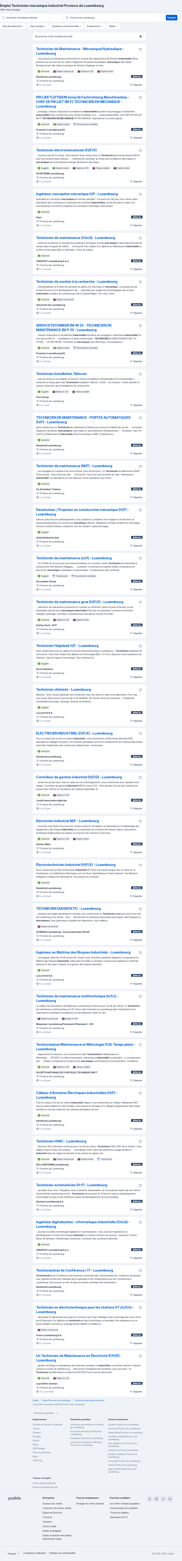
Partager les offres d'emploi (90, 1503)
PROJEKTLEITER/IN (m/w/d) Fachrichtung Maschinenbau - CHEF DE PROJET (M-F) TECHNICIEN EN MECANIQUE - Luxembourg (82, 101)
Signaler (136, 84)
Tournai (36, 1428)
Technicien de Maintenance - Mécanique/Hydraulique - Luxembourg (80, 51)
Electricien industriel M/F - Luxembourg (67, 821)
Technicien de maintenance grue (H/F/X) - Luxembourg (79, 602)
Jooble (170, 1553)
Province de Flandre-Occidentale (48, 1424)
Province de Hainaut (42, 1452)
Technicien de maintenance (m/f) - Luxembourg (74, 558)
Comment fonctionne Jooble (57, 1508)
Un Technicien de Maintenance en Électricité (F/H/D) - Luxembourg (79, 1358)
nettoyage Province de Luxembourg (124, 1461)
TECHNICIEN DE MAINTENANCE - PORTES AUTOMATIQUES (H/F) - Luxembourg (83, 419)
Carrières (47, 1521)
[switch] (141, 36)
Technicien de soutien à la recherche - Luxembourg (76, 281)
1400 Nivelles (39, 1448)
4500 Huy (37, 1460)
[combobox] (14, 1553)
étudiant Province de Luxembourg (123, 1424)
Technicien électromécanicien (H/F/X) (66, 150)
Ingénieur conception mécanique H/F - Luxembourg (77, 194)
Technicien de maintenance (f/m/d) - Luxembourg (75, 238)
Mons (35, 1456)
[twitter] (163, 1499)
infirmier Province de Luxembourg (123, 1450)
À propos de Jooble (52, 1503)
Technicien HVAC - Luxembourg (61, 1141)
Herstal (36, 1440)
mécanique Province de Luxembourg (86, 1438)
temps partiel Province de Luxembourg (125, 1432)
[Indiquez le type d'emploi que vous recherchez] (31, 18)
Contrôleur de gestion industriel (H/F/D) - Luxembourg (79, 777)
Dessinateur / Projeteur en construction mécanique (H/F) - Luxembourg (82, 512)
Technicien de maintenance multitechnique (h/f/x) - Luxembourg (77, 998)
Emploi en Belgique (52, 1530)
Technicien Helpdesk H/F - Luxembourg (67, 646)
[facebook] (149, 1499)
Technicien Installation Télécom (61, 374)
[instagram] (156, 1499)
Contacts (47, 1517)
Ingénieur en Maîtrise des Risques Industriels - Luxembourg (83, 952)
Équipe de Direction (52, 1512)
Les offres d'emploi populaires (125, 1503)
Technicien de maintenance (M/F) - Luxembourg (74, 466)
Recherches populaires (46, 1413)
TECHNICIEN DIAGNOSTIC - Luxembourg (68, 908)
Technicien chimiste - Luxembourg (63, 689)
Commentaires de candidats (124, 1508)
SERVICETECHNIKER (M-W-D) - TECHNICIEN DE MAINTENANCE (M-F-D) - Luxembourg (74, 327)
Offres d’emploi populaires (44, 1483)
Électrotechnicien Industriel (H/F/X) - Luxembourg (76, 865)
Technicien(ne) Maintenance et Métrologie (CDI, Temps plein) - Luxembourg (85, 1046)
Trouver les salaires (119, 1512)
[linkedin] (170, 1499)
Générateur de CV (119, 1517)
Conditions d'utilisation (34, 1553)
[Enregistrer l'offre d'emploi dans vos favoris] (140, 49)
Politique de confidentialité (62, 1553)
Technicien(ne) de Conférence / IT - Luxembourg (74, 1270)
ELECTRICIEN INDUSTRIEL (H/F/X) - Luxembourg (74, 733)
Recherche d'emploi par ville (45, 1487)
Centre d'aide (49, 1526)
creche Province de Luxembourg (122, 1465)
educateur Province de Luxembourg (124, 1428)
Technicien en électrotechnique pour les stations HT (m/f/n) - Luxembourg (85, 1309)
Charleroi (37, 1432)
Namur (36, 1444)
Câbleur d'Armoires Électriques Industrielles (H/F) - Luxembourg (76, 1095)
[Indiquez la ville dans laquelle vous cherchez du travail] (95, 18)
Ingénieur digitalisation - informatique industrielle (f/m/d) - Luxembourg (83, 1224)
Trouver (171, 17)
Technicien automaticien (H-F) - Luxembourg (71, 1185)
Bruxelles (37, 1436)
